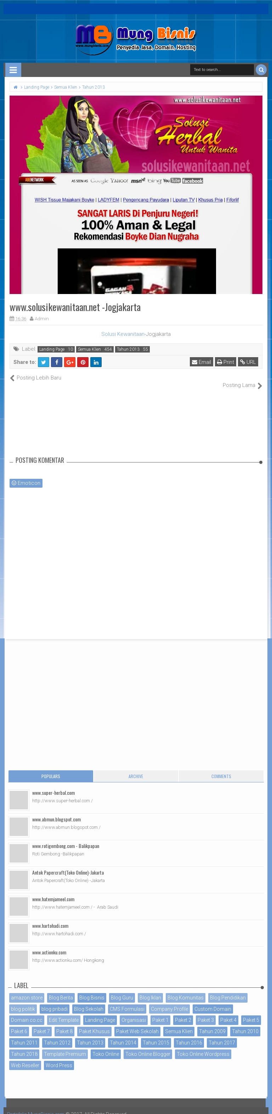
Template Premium (65, 1046)
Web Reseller (25, 1057)
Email (201, 362)
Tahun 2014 (123, 1035)
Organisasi (133, 1012)
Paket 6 (19, 1024)
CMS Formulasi (127, 1001)
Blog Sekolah (88, 1001)
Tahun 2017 (222, 1035)
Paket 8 (64, 1024)
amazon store (26, 990)
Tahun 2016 (189, 1035)
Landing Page (51, 349)
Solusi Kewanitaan (122, 334)
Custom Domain (212, 1001)
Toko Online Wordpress (203, 1046)
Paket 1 (160, 1012)
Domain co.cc (26, 1012)
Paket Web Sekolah (137, 1024)
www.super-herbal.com (53, 784)
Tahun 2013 (128, 349)
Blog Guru (122, 990)
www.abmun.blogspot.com (56, 811)
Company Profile (169, 1001)
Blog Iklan (150, 990)
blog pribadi (54, 1001)
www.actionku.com (49, 944)
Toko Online (105, 1046)
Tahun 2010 (245, 1024)
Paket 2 (183, 1012)
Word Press (59, 1057)
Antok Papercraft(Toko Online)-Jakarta (68, 864)
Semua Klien (89, 349)
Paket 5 (251, 1012)
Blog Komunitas (186, 990)
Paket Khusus (94, 1024)
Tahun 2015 (156, 1035)
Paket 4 (228, 1012)
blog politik (23, 1001)
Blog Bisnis (91, 990)
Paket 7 (42, 1024)
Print (225, 362)
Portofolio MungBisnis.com (38, 1107)
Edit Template (64, 1012)
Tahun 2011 (24, 1035)
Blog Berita (61, 990)
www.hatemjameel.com (53, 891)
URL (248, 362)
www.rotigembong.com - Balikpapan (65, 838)
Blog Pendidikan (228, 990)
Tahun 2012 (57, 1035)
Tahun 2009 (212, 1024)
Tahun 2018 (24, 1046)
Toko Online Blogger (147, 1046)
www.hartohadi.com (50, 917)
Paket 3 (206, 1012)
